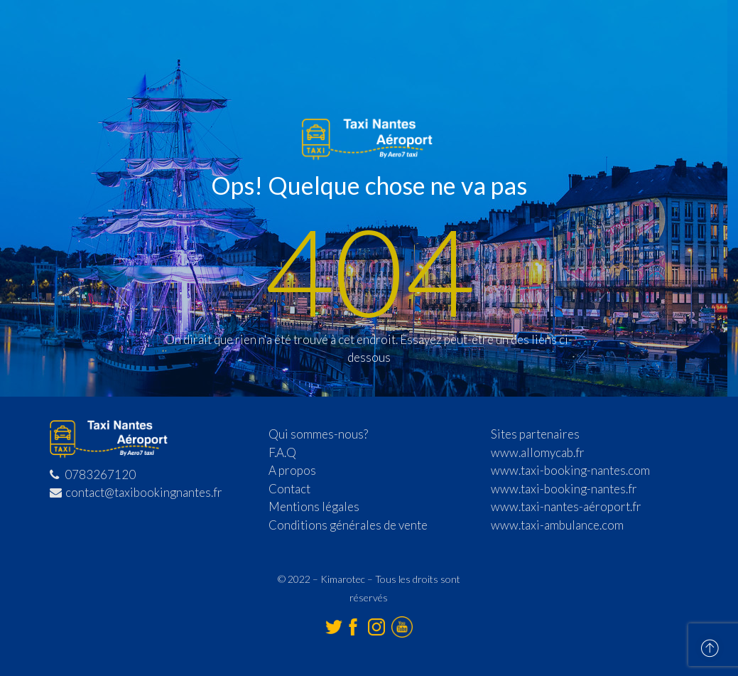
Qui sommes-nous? (318, 433)
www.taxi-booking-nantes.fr (564, 488)
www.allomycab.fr (538, 452)
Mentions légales (313, 506)
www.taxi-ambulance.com (557, 524)
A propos (292, 470)
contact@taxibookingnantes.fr (136, 492)
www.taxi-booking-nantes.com (570, 470)
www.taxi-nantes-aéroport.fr (566, 506)
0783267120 (93, 474)
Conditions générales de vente (348, 524)
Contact (289, 488)
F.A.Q (282, 452)
